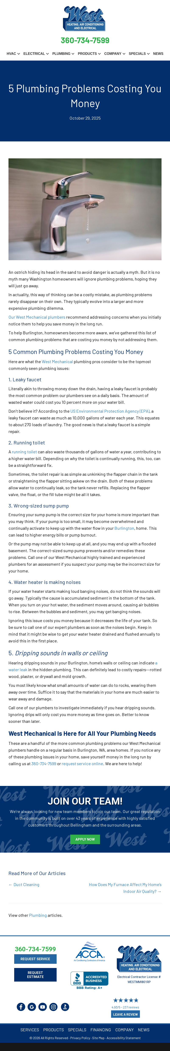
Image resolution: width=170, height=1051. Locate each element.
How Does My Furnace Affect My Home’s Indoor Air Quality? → (125, 887)
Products (87, 53)
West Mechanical (57, 361)
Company (112, 53)
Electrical (34, 53)
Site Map (98, 1038)
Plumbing (61, 53)
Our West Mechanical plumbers (36, 316)
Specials (137, 53)
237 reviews (131, 1007)
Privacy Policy (80, 1038)
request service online (82, 763)
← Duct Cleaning (23, 884)
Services (30, 1029)
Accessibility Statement (124, 1038)
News (158, 53)
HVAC (11, 53)
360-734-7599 (85, 39)
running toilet (24, 451)
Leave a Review (125, 1014)
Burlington (124, 527)
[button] (18, 53)
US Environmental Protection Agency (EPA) (109, 410)
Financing (101, 1029)
